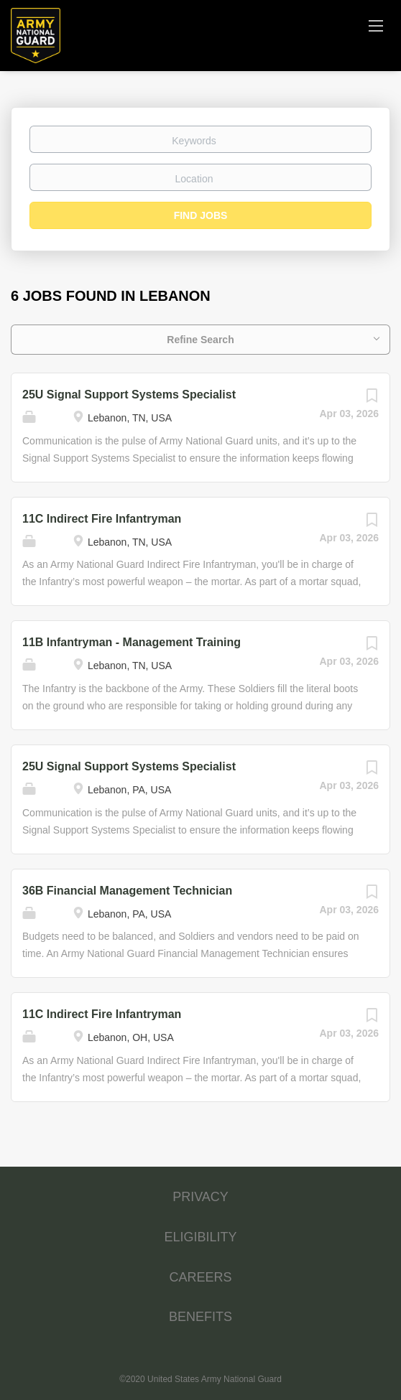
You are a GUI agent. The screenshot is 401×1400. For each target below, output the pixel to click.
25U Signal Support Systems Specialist (129, 394)
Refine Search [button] (200, 339)
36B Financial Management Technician (127, 891)
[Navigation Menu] (376, 25)
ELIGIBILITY (200, 1237)
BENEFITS (200, 1317)
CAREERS (200, 1277)
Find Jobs (201, 215)
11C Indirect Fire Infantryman (101, 519)
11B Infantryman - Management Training (131, 642)
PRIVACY (200, 1197)
